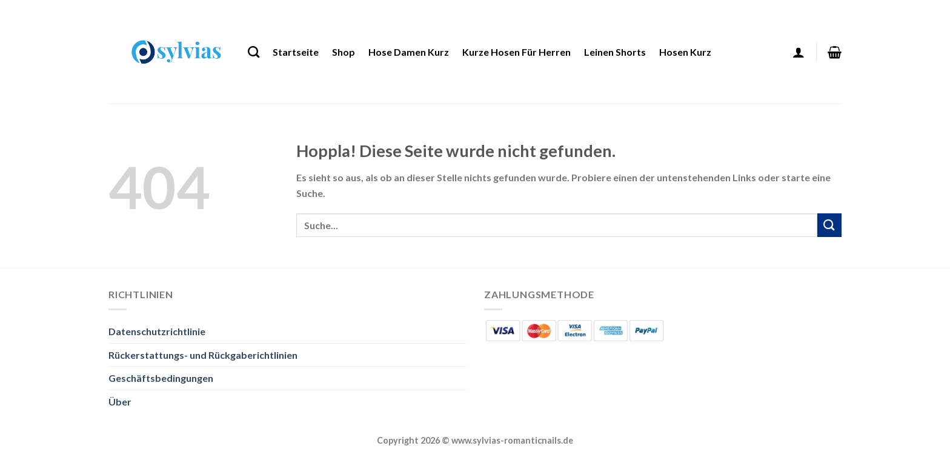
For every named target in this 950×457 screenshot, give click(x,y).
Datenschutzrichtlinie (156, 331)
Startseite (296, 52)
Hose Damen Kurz (408, 52)
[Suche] (253, 52)
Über (119, 401)
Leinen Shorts (615, 52)
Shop (343, 52)
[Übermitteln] (829, 225)
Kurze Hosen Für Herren (516, 52)
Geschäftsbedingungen (160, 378)
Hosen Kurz (685, 52)
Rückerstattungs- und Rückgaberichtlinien (202, 355)
